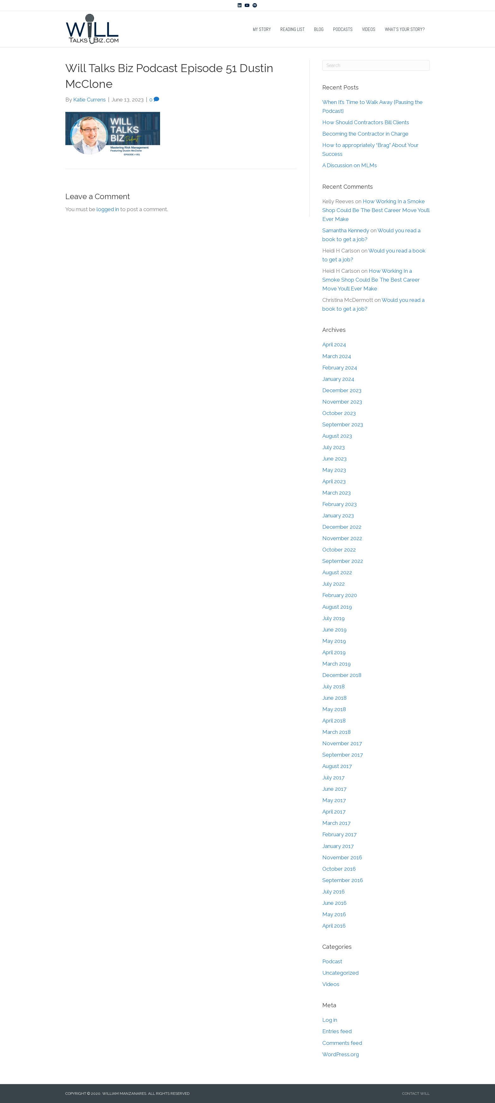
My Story (262, 29)
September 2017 (342, 755)
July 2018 (333, 686)
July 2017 (333, 777)
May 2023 (334, 470)
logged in (108, 209)
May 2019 (334, 641)
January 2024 (338, 379)
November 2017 (342, 743)
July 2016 (333, 891)
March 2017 (336, 823)
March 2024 (336, 356)
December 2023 (341, 390)
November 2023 (342, 402)
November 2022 (342, 538)
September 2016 (342, 880)
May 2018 (334, 709)
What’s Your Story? (405, 29)
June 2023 (334, 458)
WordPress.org (340, 1054)
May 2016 (334, 914)
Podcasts (343, 29)
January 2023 (338, 515)
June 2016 (334, 903)
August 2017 (337, 766)
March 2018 (336, 732)
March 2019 (336, 664)
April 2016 (334, 926)
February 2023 (339, 504)
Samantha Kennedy (345, 230)
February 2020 (339, 595)
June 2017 (334, 789)
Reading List (292, 29)
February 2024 (339, 367)
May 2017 (334, 800)
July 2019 (333, 618)
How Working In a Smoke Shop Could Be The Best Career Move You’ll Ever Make (375, 210)
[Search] (376, 65)
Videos (368, 29)
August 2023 (337, 436)
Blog (319, 29)
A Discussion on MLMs (349, 165)
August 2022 (337, 572)
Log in (329, 1020)
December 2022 (341, 527)
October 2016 (339, 869)
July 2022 (333, 584)
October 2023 (339, 413)
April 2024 (334, 344)
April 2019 (334, 652)
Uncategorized (340, 973)
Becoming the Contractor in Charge (365, 134)
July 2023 (333, 447)
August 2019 (337, 607)
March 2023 (336, 493)
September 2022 (342, 561)
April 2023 (334, 481)
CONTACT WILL (416, 1093)
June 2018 (334, 698)
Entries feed (337, 1031)
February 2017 (339, 834)
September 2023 (342, 424)
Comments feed (342, 1043)
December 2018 (341, 675)
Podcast (332, 961)
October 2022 (339, 549)
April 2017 (333, 811)
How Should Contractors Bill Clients (365, 122)
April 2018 (334, 720)
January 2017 (338, 846)
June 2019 (334, 629)
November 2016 (342, 857)
